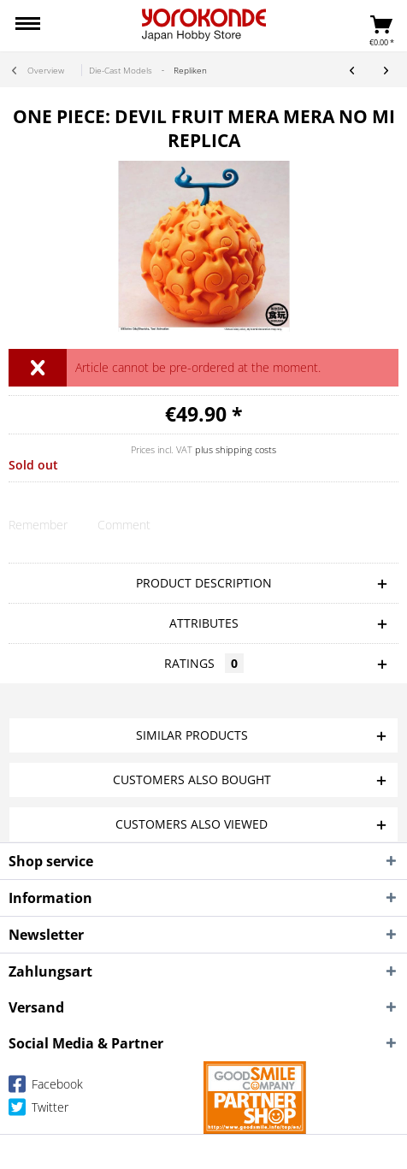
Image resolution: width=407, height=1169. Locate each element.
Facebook (46, 1087)
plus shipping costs (235, 449)
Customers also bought (192, 779)
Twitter (38, 1110)
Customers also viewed (191, 824)
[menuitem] (28, 25)
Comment (123, 525)
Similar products (192, 735)
